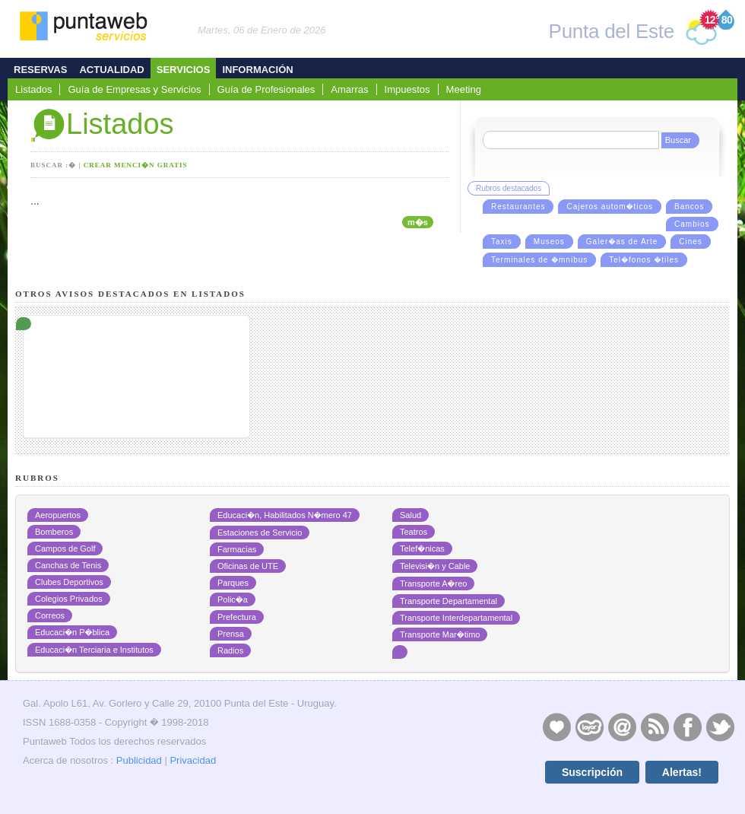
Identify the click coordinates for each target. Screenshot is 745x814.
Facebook (687, 726)
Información (257, 69)
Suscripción (592, 772)
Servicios (184, 69)
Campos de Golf (65, 548)
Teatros (413, 531)
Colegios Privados (69, 598)
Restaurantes (518, 206)
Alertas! (682, 772)
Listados (33, 89)
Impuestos (407, 89)
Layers (589, 726)
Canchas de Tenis (68, 565)
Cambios (691, 224)
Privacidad (193, 760)
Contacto (622, 726)
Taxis (501, 241)
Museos (549, 241)
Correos (50, 615)
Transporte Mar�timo (440, 634)
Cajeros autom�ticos (609, 206)
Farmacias (236, 549)
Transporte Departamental (448, 601)
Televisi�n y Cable (435, 566)
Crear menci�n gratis (136, 165)
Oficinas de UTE (247, 566)
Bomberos (54, 531)
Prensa (230, 633)
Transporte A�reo (433, 583)
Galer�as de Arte (622, 241)
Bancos (689, 206)
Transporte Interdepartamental (456, 617)
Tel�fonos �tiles (644, 260)
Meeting (463, 89)
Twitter (720, 726)
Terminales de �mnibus (539, 260)
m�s (417, 222)
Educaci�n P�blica (72, 632)
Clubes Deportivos (69, 582)
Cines (690, 241)
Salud (410, 515)
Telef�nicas (422, 548)
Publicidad (139, 760)
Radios (230, 650)
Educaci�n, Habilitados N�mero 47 (284, 515)
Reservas (40, 69)
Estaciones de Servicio (259, 532)
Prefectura (236, 617)
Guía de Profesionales (266, 89)
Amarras (349, 89)
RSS (654, 726)
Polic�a (232, 599)
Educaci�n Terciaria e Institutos (94, 649)
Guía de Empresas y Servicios (134, 89)
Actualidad (111, 69)
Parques (233, 582)
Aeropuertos (58, 515)
